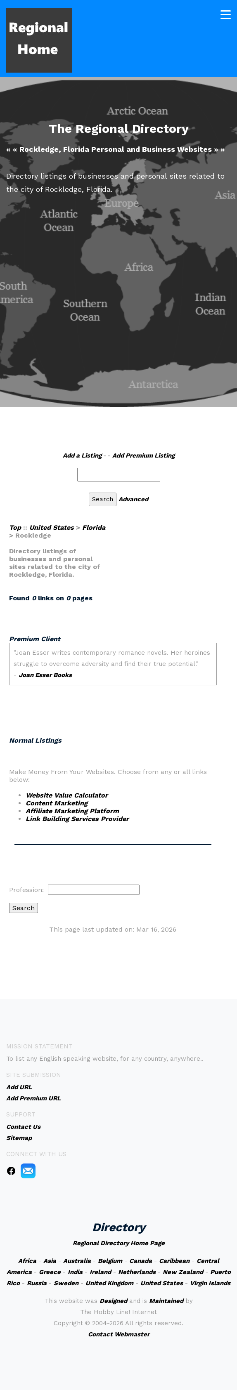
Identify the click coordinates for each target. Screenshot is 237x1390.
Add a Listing (82, 455)
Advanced (133, 499)
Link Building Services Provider (77, 819)
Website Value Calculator (67, 795)
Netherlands (137, 1272)
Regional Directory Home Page (119, 1243)
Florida (93, 527)
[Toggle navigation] (225, 14)
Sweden (66, 1283)
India (75, 1272)
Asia (49, 1261)
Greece (50, 1272)
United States (51, 527)
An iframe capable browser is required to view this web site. (113, 679)
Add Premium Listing (143, 455)
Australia (77, 1261)
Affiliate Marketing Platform (72, 811)
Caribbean (174, 1261)
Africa (27, 1261)
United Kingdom (109, 1283)
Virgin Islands (210, 1283)
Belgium (110, 1261)
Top (15, 527)
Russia (37, 1283)
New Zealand (183, 1272)
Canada (140, 1261)
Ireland (100, 1272)
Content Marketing (57, 803)
